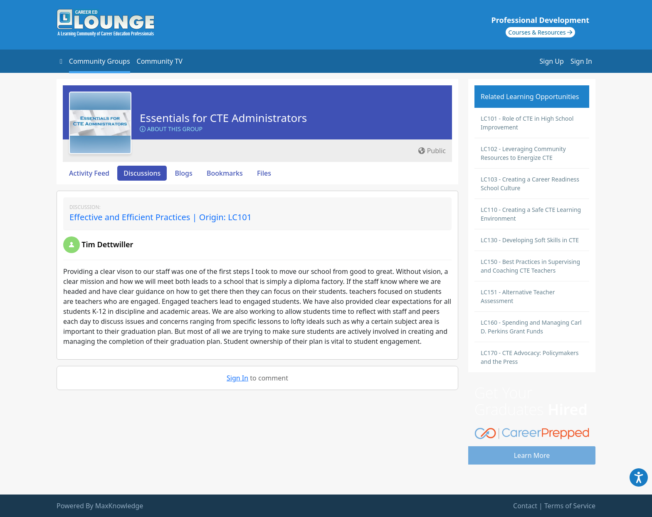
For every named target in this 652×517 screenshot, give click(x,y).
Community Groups (99, 61)
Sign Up (552, 61)
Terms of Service (569, 505)
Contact (525, 505)
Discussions (142, 173)
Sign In (581, 61)
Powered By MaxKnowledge (100, 505)
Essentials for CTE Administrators (223, 117)
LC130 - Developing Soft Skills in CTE (530, 240)
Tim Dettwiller (107, 244)
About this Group (171, 129)
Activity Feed (89, 173)
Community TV (160, 61)
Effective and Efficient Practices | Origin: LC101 (160, 217)
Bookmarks (225, 173)
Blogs (184, 173)
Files (264, 173)
